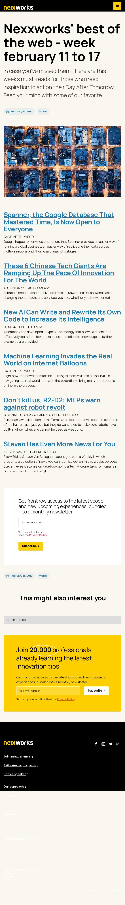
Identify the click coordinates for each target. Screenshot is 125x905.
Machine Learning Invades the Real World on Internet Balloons (58, 360)
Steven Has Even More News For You (59, 443)
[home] (18, 7)
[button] (117, 6)
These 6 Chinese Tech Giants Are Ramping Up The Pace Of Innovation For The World (59, 272)
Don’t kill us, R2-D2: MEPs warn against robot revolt (52, 403)
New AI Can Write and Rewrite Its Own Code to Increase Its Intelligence (62, 316)
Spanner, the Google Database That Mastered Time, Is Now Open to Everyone (59, 221)
